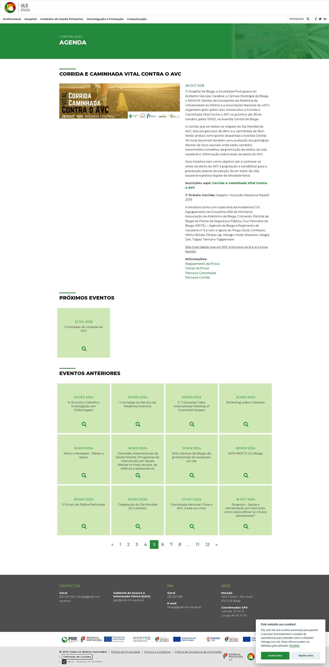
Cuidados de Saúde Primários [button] (61, 19)
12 (207, 544)
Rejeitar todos (306, 655)
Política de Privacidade (125, 651)
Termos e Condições (157, 651)
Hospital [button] (30, 19)
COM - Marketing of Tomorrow (82, 662)
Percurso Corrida (197, 277)
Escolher (295, 645)
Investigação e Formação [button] (105, 19)
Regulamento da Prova (202, 264)
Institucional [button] (12, 19)
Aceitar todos (275, 655)
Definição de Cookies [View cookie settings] (77, 656)
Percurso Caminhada (201, 273)
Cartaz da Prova (197, 268)
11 (197, 544)
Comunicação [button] (137, 19)
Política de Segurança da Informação (198, 651)
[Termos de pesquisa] (296, 19)
